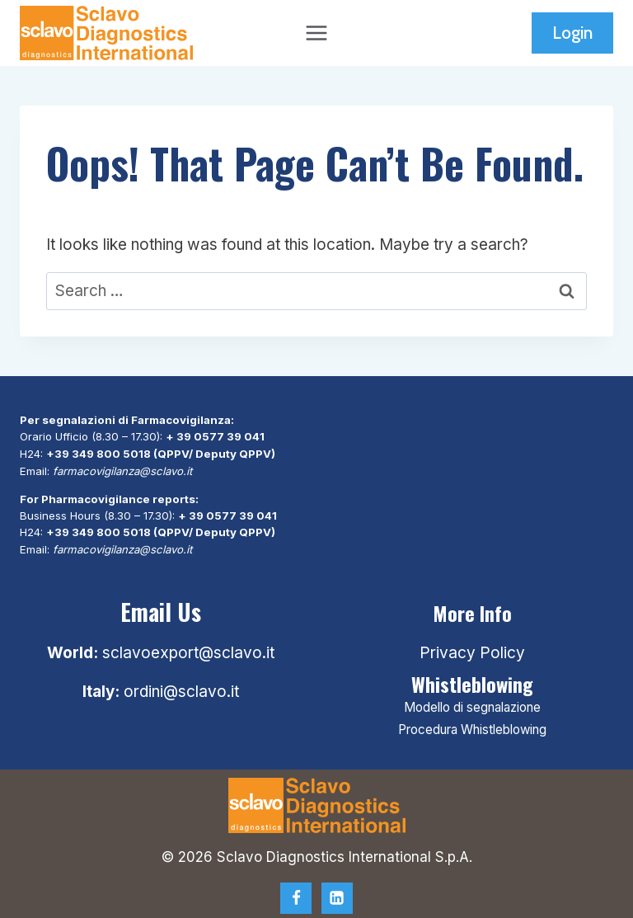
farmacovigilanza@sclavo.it (122, 469)
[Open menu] (317, 32)
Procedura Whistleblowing (472, 725)
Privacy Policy (472, 649)
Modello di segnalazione (472, 704)
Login (572, 32)
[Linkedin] (337, 894)
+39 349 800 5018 (98, 452)
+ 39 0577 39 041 (215, 436)
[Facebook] (296, 894)
